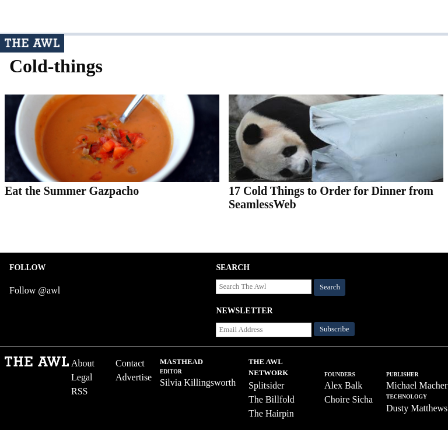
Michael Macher (416, 385)
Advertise (134, 377)
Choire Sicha (348, 399)
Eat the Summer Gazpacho (72, 190)
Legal (81, 377)
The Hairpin (271, 413)
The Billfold (272, 399)
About (82, 363)
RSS (79, 391)
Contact (130, 363)
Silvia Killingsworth (198, 382)
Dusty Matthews (416, 408)
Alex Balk (343, 385)
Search (330, 287)
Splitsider (266, 385)
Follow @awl (34, 290)
